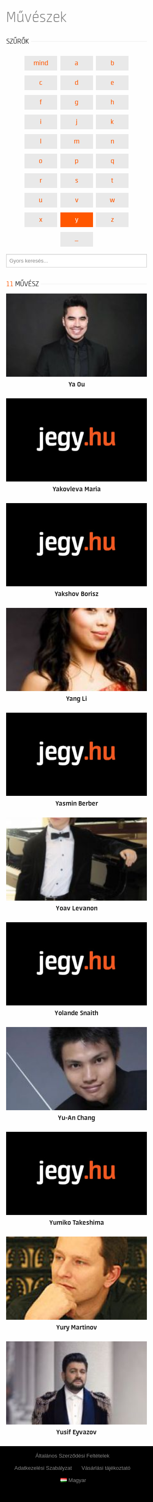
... (76, 239)
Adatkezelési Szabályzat (43, 1468)
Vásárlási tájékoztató (106, 1468)
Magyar (73, 1480)
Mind (40, 63)
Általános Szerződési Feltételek (72, 1456)
